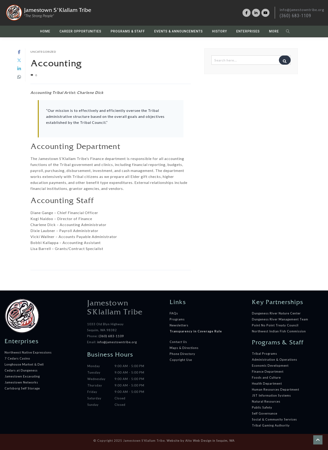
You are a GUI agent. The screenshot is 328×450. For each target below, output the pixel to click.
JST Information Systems (271, 395)
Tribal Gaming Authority (271, 425)
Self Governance (264, 413)
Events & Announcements (178, 31)
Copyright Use (181, 360)
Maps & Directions (184, 348)
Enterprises (248, 31)
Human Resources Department (275, 389)
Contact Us (178, 342)
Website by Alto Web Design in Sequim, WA (201, 440)
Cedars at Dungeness (21, 370)
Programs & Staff (128, 31)
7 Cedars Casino (17, 358)
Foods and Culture (266, 377)
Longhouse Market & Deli (24, 364)
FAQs (174, 313)
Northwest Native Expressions (28, 352)
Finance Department (268, 371)
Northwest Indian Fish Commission (279, 331)
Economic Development (270, 365)
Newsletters (179, 325)
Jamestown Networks (21, 382)
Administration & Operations (274, 359)
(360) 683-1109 (295, 15)
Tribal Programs (264, 353)
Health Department (267, 383)
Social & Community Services (274, 419)
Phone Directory (182, 354)
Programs (177, 319)
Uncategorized (43, 51)
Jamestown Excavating (22, 376)
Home (45, 31)
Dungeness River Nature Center (276, 313)
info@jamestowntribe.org (117, 342)
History (219, 31)
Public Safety (262, 407)
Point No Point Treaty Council (275, 325)
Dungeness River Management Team (280, 319)
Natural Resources (266, 401)
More (274, 31)
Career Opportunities (80, 31)
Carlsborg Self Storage (22, 388)
